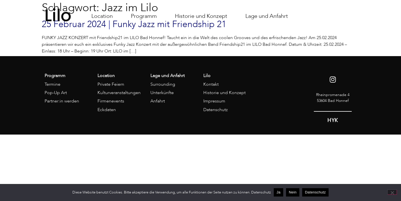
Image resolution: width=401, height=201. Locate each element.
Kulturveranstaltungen (119, 93)
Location (102, 16)
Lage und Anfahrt (266, 16)
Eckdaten (106, 110)
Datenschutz (215, 110)
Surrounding (162, 84)
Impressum (214, 101)
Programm (144, 16)
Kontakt (211, 84)
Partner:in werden (62, 101)
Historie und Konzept (201, 16)
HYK (332, 120)
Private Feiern (110, 84)
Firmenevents (110, 101)
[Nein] (392, 192)
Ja (278, 192)
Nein (293, 192)
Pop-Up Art (56, 93)
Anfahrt (157, 101)
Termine (52, 84)
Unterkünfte (162, 93)
